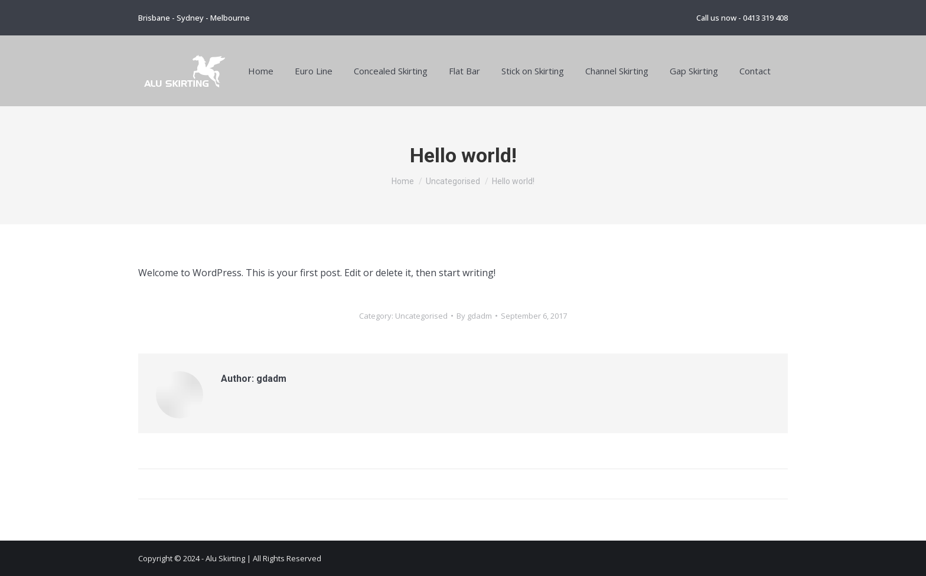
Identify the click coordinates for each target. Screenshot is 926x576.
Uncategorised (421, 315)
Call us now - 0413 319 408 (742, 17)
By (474, 315)
